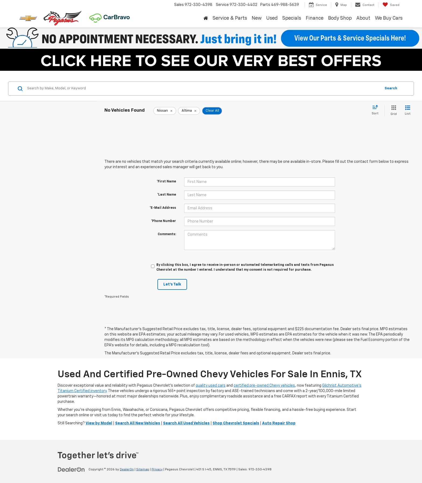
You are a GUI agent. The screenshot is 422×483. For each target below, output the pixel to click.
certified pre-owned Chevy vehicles (264, 385)
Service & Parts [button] (230, 18)
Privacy (157, 469)
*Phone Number (163, 221)
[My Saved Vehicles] (390, 5)
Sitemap (142, 469)
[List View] (407, 111)
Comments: (167, 234)
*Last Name (166, 194)
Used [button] (272, 18)
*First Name (166, 181)
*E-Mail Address (163, 208)
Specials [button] (291, 18)
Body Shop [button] (340, 18)
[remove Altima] (189, 111)
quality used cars (211, 385)
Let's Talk (172, 284)
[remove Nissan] (164, 111)
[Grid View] (392, 111)
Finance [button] (314, 18)
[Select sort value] (376, 110)
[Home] (205, 18)
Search (391, 88)
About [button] (363, 18)
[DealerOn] (71, 469)
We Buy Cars (389, 18)
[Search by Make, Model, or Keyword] (203, 88)
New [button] (257, 18)
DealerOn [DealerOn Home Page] (127, 469)
